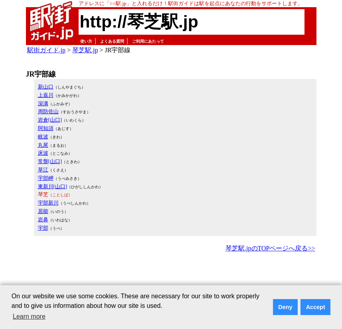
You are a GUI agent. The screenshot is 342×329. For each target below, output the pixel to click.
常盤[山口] (50, 161)
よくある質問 (112, 41)
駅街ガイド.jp (46, 50)
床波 (43, 153)
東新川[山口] (52, 186)
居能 (43, 211)
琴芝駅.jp (85, 50)
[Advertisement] (171, 276)
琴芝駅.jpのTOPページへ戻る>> (270, 248)
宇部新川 (48, 203)
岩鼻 (43, 220)
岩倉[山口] (50, 120)
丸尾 (43, 145)
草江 (43, 170)
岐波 (43, 137)
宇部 (43, 228)
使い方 (86, 41)
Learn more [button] (29, 316)
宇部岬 (45, 178)
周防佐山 (48, 111)
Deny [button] (285, 307)
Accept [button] (315, 307)
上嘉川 (45, 95)
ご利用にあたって (148, 41)
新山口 (45, 87)
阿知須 (45, 128)
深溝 (43, 103)
